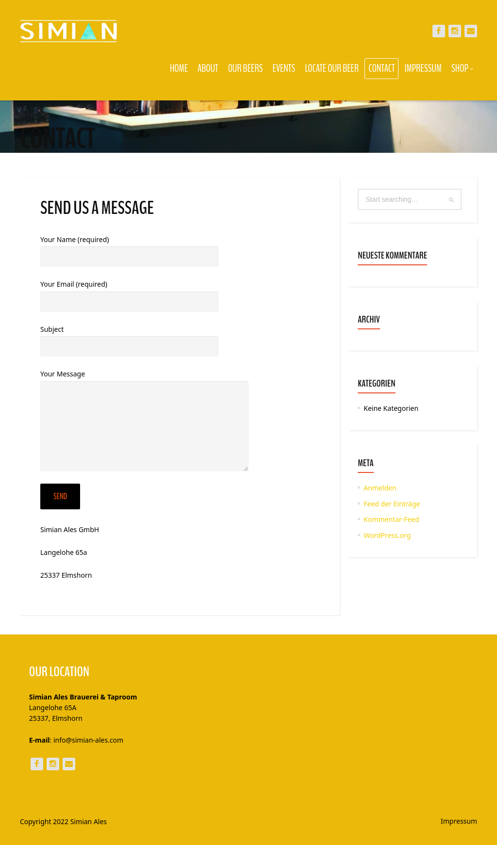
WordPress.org (387, 535)
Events (284, 68)
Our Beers (245, 68)
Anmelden (380, 487)
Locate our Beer (332, 68)
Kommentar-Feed (391, 519)
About (208, 68)
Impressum (423, 68)
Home (179, 68)
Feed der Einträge (392, 503)
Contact (381, 68)
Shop (462, 68)
